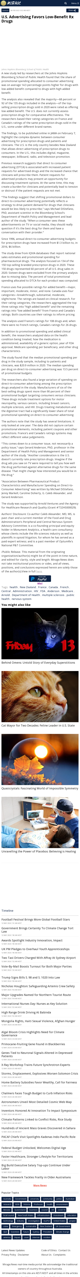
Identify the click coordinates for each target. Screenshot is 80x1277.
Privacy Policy (8, 1254)
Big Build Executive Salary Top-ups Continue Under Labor (35, 1166)
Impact (17, 1237)
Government (20, 1198)
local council (8, 1215)
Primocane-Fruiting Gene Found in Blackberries (33, 1044)
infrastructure (43, 1215)
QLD (5, 1231)
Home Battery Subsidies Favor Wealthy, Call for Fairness (39, 1082)
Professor (38, 1204)
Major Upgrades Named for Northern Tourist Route (36, 995)
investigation (34, 1220)
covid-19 (61, 1209)
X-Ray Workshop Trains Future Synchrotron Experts (35, 1065)
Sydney (36, 1231)
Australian (70, 1198)
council (44, 1209)
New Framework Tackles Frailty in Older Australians (36, 1177)
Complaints (59, 1254)
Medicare (67, 591)
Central (6, 591)
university (34, 1198)
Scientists (15, 1231)
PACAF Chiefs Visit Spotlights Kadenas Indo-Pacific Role (38, 1137)
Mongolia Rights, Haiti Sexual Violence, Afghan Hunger (38, 1021)
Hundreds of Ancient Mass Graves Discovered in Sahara (38, 1128)
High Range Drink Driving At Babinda (26, 1012)
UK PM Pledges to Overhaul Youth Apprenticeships (35, 949)
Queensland (19, 1209)
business (33, 1209)
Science (5, 10)
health (14, 587)
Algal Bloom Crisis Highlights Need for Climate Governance (32, 1033)
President (47, 1231)
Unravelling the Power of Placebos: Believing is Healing (38, 851)
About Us (46, 1254)
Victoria (26, 1204)
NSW (17, 1204)
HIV (36, 591)
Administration (22, 591)
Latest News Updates (13, 1250)
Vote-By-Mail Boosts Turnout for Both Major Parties (36, 966)
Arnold (5, 595)
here (39, 571)
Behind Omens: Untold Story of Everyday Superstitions (38, 663)
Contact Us (64, 1250)
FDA (42, 591)
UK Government (63, 1226)
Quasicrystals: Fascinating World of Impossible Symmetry (39, 788)
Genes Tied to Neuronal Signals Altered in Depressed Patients (36, 1054)
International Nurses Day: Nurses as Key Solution (34, 1004)
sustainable (31, 1226)
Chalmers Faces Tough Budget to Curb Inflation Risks (36, 1093)
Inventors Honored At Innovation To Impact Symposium (39, 1111)
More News (40, 1185)
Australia (7, 1198)
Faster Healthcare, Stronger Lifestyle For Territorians (37, 1156)
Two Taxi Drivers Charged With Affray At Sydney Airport (38, 958)
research (7, 1204)
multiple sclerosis (53, 595)
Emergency (17, 1226)
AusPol (46, 1220)
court (26, 1237)
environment (62, 1204)
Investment (58, 1215)
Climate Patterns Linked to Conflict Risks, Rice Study (36, 1119)
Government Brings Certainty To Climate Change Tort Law (37, 929)
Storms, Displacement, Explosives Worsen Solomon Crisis (39, 1073)
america (6, 1237)
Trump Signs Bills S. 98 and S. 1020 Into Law (30, 977)
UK (52, 1209)
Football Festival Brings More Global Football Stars (35, 919)
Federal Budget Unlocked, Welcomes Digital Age (33, 1148)
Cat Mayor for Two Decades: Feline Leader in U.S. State (38, 725)
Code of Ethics (49, 1250)
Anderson (53, 591)
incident (46, 1237)
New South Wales (25, 1215)
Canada (53, 587)
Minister (6, 1209)
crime (5, 1226)
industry (20, 1220)
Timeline (7, 911)
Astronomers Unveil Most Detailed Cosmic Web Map (36, 1102)
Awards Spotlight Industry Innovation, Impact (32, 940)
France (42, 587)
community (48, 1198)
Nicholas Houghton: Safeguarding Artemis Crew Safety (38, 986)
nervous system (21, 599)
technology (8, 1220)
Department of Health (26, 595)
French (64, 587)
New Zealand (28, 587)
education (71, 1215)
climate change (62, 1231)
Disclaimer (23, 1254)
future (26, 1231)
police (59, 1198)
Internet (36, 1237)
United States (59, 1220)
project (72, 1220)
